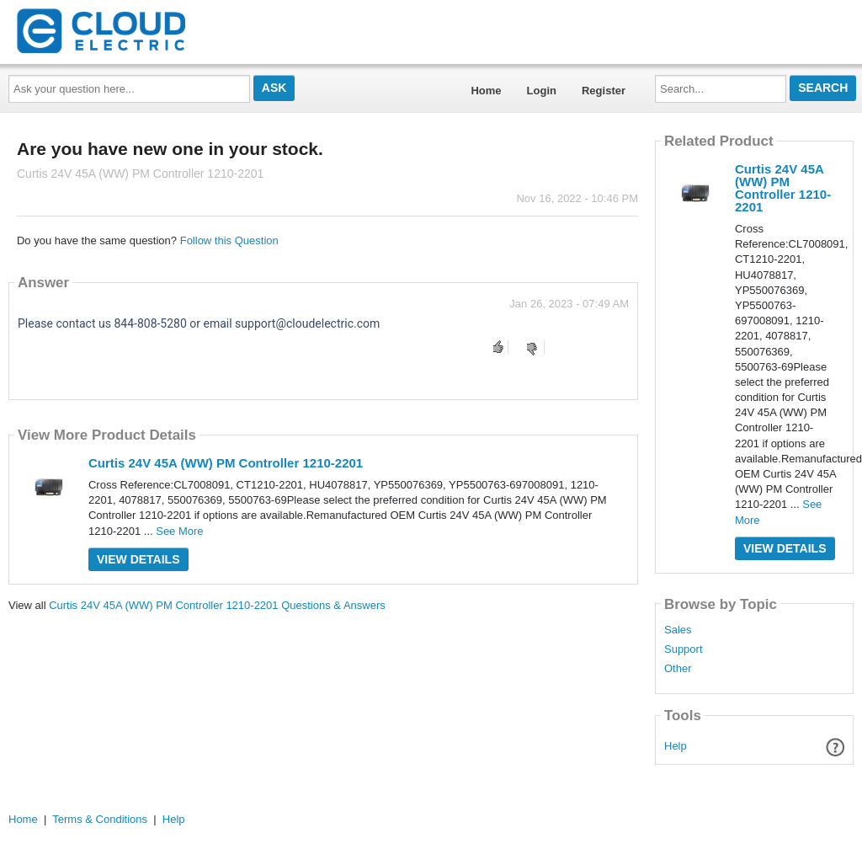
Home (486, 90)
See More (179, 531)
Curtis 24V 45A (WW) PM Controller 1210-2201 (225, 463)
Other (678, 669)
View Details (138, 559)
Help (675, 746)
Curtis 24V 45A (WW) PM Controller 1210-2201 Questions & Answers (217, 605)
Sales (678, 630)
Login (541, 90)
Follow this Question (229, 240)
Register (603, 90)
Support (683, 649)
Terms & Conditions (99, 819)
